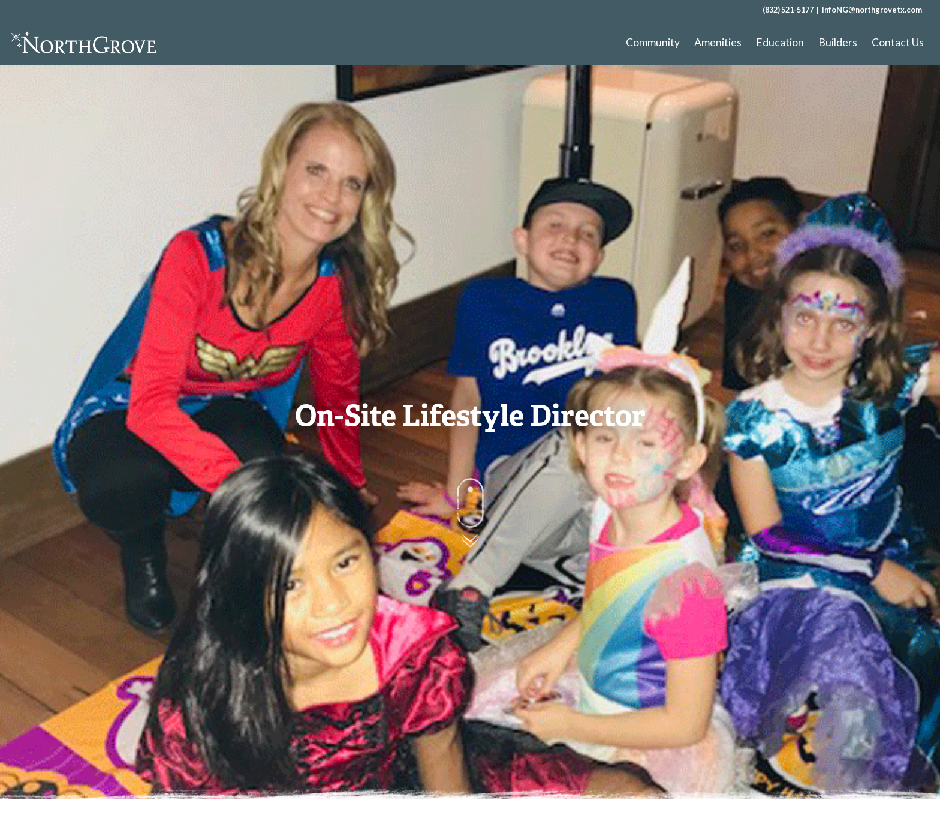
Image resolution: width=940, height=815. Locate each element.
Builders (837, 42)
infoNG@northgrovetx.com (872, 9)
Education (780, 42)
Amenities (718, 42)
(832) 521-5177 (788, 9)
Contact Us (898, 42)
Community (653, 42)
